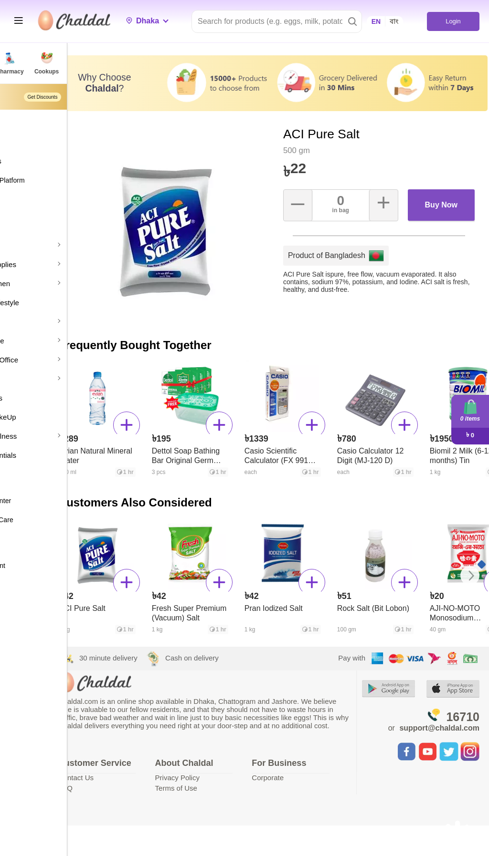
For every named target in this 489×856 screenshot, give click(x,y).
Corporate (303, 767)
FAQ (131, 788)
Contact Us (141, 777)
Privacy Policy (228, 767)
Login (453, 21)
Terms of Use (227, 777)
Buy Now (447, 186)
